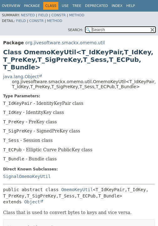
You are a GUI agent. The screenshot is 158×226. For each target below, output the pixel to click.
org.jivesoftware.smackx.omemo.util (65, 42)
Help (130, 6)
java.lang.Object (21, 76)
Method (76, 15)
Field (43, 15)
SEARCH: (75, 30)
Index (117, 6)
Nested (28, 15)
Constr (58, 15)
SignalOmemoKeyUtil (27, 176)
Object (32, 201)
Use (65, 6)
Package (32, 6)
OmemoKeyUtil (77, 189)
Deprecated (96, 6)
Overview (11, 6)
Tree (76, 6)
